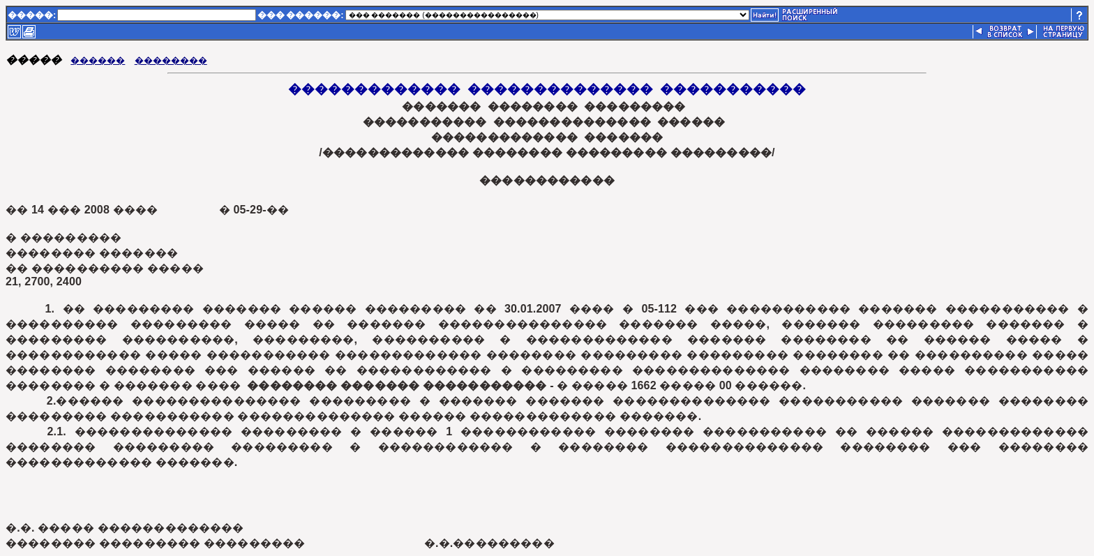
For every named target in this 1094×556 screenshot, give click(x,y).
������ (97, 60)
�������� (171, 60)
